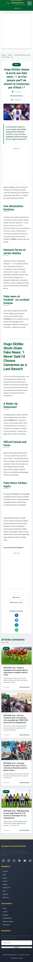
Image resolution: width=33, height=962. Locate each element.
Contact (5, 912)
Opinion (5, 881)
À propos (5, 915)
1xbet (4, 908)
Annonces (6, 897)
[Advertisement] (16, 31)
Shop (4, 891)
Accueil (3, 55)
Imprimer (16, 597)
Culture (5, 878)
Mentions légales (8, 921)
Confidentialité (7, 918)
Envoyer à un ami (16, 602)
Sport (10, 55)
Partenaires (6, 925)
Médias (5, 884)
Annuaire (5, 894)
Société (5, 871)
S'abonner (16, 947)
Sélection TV (7, 887)
